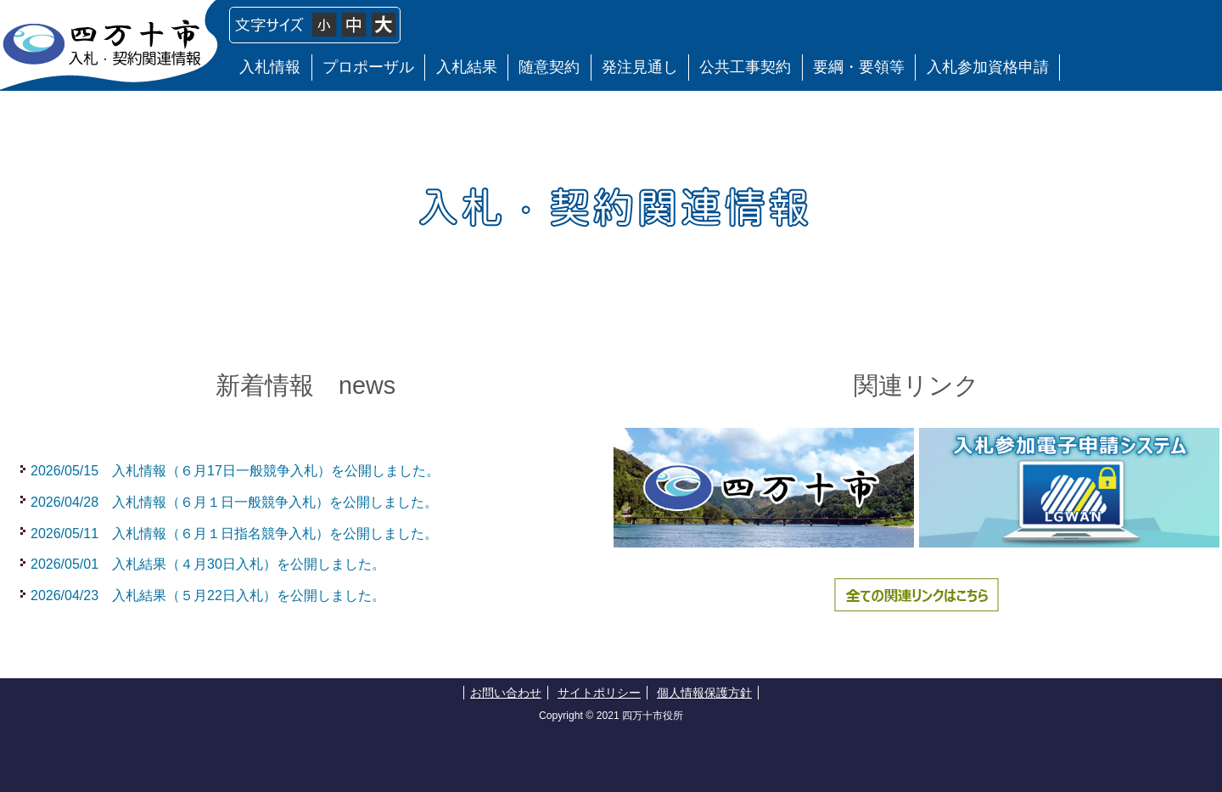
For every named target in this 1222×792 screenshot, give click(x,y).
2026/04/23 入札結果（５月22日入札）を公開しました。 (208, 595)
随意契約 (549, 67)
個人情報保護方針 (704, 692)
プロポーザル (368, 67)
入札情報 (269, 67)
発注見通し (640, 67)
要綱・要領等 (859, 67)
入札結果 (466, 67)
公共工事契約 (745, 67)
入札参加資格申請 (988, 67)
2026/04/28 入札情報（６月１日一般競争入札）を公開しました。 (234, 502)
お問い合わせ (505, 692)
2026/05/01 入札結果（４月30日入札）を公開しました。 (208, 564)
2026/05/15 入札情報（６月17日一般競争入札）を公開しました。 (235, 470)
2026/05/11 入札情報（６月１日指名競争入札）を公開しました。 (234, 533)
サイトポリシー (599, 692)
